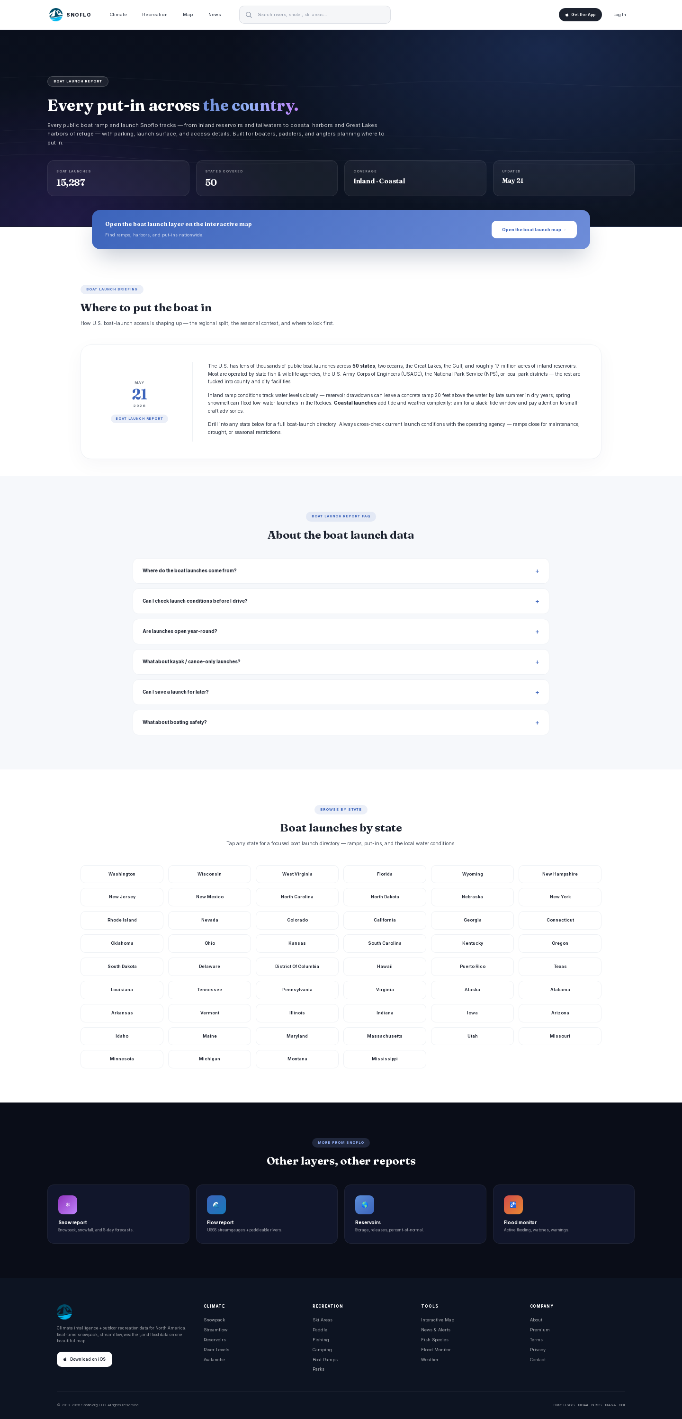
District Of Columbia (297, 966)
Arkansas (122, 1012)
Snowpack (214, 1319)
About (536, 1319)
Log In (619, 14)
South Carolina (385, 943)
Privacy (538, 1349)
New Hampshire (560, 874)
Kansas (297, 943)
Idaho (122, 1036)
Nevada (209, 919)
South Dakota (122, 966)
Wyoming (472, 874)
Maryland (297, 1036)
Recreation (155, 14)
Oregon (560, 943)
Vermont (209, 1012)
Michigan (209, 1058)
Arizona (560, 1012)
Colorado (297, 919)
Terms (536, 1339)
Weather (430, 1359)
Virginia (385, 989)
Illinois (297, 1012)
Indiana (385, 1012)
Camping (322, 1349)
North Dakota (385, 896)
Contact (538, 1359)
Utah (472, 1036)
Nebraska (472, 896)
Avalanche (214, 1359)
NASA (610, 1404)
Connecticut (560, 919)
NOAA (583, 1404)
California (385, 919)
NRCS (596, 1404)
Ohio (210, 943)
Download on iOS (84, 1359)
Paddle (320, 1329)
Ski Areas (322, 1319)
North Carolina (297, 896)
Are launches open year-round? (180, 631)
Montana (297, 1058)
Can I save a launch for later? (176, 692)
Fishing (321, 1339)
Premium (540, 1329)
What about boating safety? (175, 722)
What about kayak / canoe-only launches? (192, 661)
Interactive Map (437, 1319)
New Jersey (122, 896)
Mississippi (385, 1058)
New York (560, 896)
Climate (118, 14)
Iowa (472, 1012)
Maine (210, 1036)
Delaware (209, 966)
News (214, 14)
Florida (385, 874)
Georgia (473, 919)
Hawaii (385, 966)
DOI (622, 1404)
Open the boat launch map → (534, 229)
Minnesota (122, 1058)
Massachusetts (385, 1036)
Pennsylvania (297, 989)
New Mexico (210, 896)
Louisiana (122, 989)
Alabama (560, 989)
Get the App (580, 14)
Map (188, 14)
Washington (121, 874)
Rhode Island (122, 919)
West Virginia (297, 874)
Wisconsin (209, 874)
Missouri (560, 1036)
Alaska (472, 989)
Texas (560, 966)
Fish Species (435, 1339)
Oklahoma (122, 943)
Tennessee (209, 989)
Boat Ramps (325, 1359)
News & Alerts (435, 1329)
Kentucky (472, 943)
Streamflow (215, 1329)
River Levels (216, 1349)
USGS (569, 1404)
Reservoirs (215, 1339)
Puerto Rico (472, 966)
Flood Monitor (436, 1349)
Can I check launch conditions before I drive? (195, 601)
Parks (318, 1369)
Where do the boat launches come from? (190, 570)
